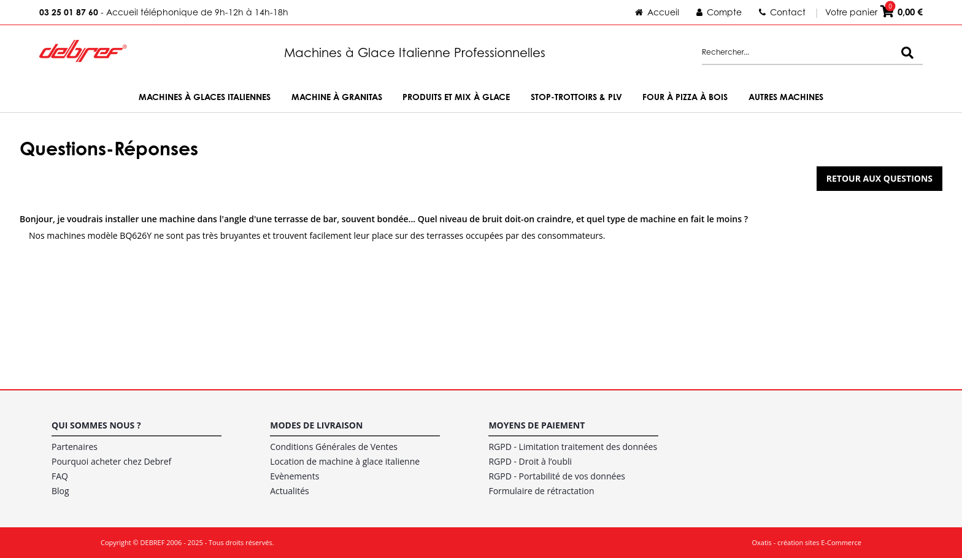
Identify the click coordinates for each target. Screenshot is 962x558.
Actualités (289, 491)
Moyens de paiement (536, 425)
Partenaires (75, 446)
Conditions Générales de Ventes (334, 446)
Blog (60, 491)
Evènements (294, 476)
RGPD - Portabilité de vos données (556, 476)
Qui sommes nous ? (96, 425)
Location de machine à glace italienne (345, 461)
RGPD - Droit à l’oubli (530, 461)
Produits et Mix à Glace (456, 96)
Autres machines (785, 96)
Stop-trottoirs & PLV (576, 96)
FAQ (60, 476)
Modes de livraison (316, 425)
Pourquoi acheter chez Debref (111, 461)
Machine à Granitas (336, 96)
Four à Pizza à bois (685, 96)
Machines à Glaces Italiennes (205, 96)
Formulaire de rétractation (541, 491)
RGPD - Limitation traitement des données (572, 446)
